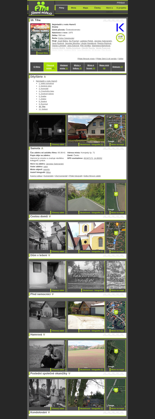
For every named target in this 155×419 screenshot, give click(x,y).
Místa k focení (90, 66)
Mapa (85, 8)
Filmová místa (50, 66)
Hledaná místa (64, 66)
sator (45, 166)
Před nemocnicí (40, 294)
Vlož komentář (61, 176)
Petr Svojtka (85, 45)
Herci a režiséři (109, 10)
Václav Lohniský (59, 45)
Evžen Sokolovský (66, 38)
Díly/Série (36, 76)
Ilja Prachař (74, 41)
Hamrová (36, 334)
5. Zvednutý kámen (46, 94)
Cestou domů (39, 216)
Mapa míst (104, 66)
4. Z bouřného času (46, 91)
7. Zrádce (42, 99)
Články (97, 8)
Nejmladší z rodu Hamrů (46, 81)
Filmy (61, 8)
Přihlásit (121, 3)
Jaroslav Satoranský (103, 41)
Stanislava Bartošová (101, 45)
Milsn (48, 172)
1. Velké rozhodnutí (46, 83)
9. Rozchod (43, 104)
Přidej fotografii (75, 176)
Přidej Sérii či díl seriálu (106, 59)
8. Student (43, 101)
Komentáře (48, 176)
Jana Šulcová (73, 45)
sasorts (46, 169)
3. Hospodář (43, 88)
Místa (73, 8)
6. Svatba (42, 96)
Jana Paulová (58, 43)
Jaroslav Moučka (72, 43)
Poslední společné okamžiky (48, 373)
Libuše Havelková (88, 43)
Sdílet (120, 59)
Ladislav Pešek (86, 41)
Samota (35, 148)
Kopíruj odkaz (36, 176)
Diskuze (117, 67)
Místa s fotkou (77, 66)
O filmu (36, 67)
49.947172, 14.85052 (93, 158)
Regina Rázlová (104, 43)
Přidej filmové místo (86, 59)
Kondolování (38, 412)
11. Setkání (43, 109)
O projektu (121, 8)
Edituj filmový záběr (92, 176)
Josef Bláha (63, 41)
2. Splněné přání (45, 86)
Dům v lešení (38, 255)
